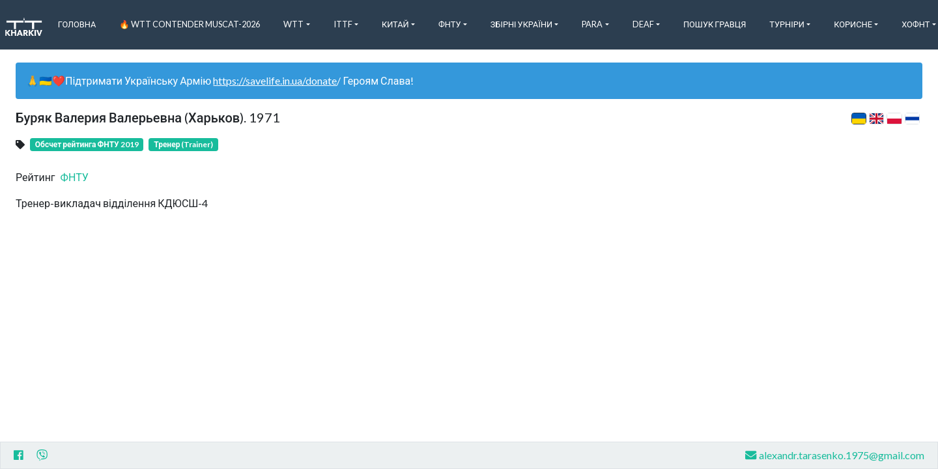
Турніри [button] (786, 24)
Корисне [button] (853, 24)
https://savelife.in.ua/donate (275, 80)
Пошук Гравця (714, 24)
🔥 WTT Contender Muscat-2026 (189, 24)
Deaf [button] (643, 24)
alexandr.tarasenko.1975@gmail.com (834, 455)
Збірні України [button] (521, 24)
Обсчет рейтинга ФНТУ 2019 (87, 144)
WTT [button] (293, 24)
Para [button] (592, 24)
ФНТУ (75, 177)
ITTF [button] (343, 24)
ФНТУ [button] (449, 24)
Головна (77, 24)
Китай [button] (395, 24)
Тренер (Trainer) (183, 144)
